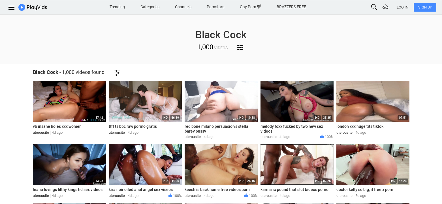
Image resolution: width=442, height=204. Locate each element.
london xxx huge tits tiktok (359, 126)
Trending (117, 7)
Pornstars (215, 7)
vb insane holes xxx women (57, 126)
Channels (183, 7)
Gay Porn (250, 7)
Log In (402, 7)
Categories (149, 7)
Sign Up (425, 7)
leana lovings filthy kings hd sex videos (68, 189)
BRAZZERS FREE (291, 7)
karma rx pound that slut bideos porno (294, 189)
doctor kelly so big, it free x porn (364, 189)
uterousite (41, 132)
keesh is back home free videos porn (217, 189)
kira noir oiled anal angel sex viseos (141, 189)
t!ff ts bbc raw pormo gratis (133, 126)
